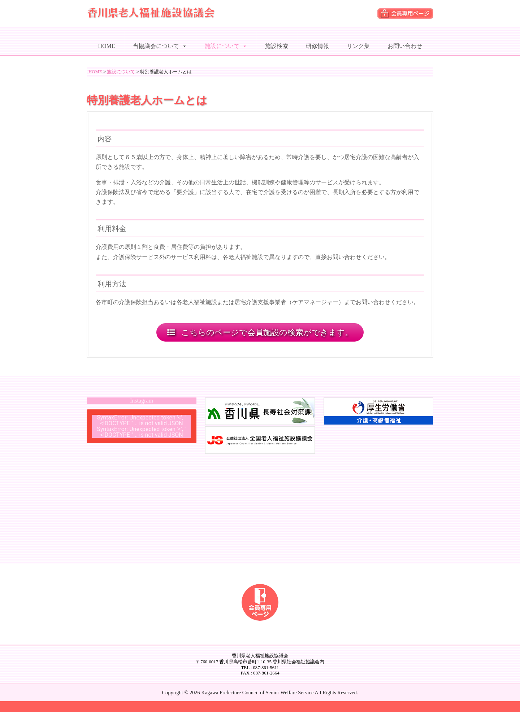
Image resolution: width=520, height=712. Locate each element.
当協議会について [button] (160, 44)
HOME (106, 46)
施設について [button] (226, 44)
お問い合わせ (404, 46)
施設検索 (276, 46)
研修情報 (317, 46)
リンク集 (358, 46)
